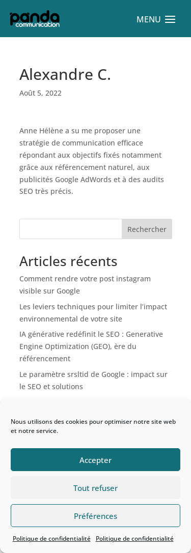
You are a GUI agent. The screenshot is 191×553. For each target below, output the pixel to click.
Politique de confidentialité (52, 538)
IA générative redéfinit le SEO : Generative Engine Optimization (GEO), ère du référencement (91, 346)
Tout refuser (95, 488)
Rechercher (147, 229)
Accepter (95, 460)
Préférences (95, 516)
